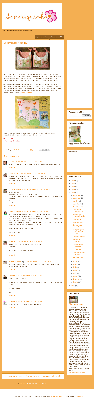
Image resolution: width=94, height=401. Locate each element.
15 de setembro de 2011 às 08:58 (38, 262)
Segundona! (77, 219)
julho (75, 264)
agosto (75, 261)
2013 (73, 186)
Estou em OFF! (78, 206)
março (75, 276)
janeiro (75, 282)
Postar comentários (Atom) (36, 383)
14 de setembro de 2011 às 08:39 (28, 161)
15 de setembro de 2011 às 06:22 (29, 241)
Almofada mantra (79, 236)
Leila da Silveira (16, 190)
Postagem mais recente (14, 376)
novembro (76, 198)
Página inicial (33, 376)
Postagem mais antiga (52, 376)
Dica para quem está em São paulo (78, 231)
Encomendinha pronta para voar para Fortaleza (78, 247)
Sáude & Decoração (16, 212)
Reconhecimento (78, 257)
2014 (73, 183)
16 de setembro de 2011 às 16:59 (31, 302)
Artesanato (13, 302)
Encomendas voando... (77, 226)
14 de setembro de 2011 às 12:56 (32, 174)
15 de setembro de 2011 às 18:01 (31, 276)
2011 (73, 192)
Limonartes (13, 276)
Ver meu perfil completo (77, 372)
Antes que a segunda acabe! (79, 215)
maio (75, 270)
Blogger (80, 397)
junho (75, 267)
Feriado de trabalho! (76, 240)
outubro (76, 201)
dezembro (76, 195)
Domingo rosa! (78, 222)
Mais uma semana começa (79, 253)
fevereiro (76, 279)
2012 (73, 189)
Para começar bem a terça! (78, 210)
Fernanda (12, 241)
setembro (76, 204)
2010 (73, 286)
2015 (73, 181)
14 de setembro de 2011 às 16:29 (37, 190)
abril (75, 273)
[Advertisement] (32, 356)
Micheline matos (15, 262)
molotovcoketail (57, 397)
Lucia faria (13, 174)
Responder (12, 167)
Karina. (12, 161)
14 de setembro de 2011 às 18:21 (37, 212)
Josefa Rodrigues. (26, 92)
